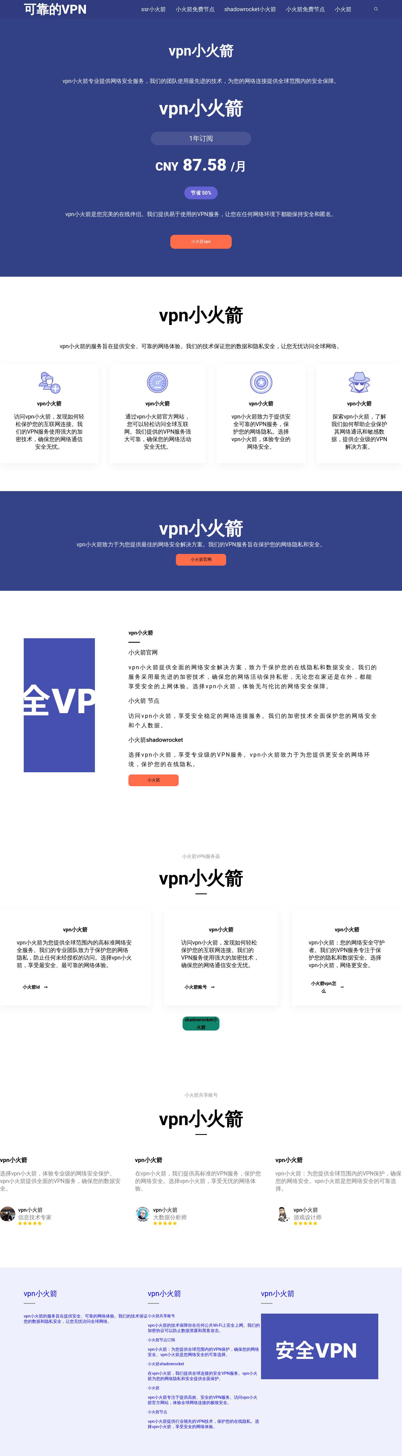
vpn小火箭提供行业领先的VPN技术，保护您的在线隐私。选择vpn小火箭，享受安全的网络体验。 (203, 1424)
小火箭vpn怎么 (327, 987)
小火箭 (153, 780)
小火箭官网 (201, 559)
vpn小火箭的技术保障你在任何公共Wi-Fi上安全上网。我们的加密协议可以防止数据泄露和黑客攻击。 (204, 1328)
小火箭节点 (157, 1412)
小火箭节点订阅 (161, 1340)
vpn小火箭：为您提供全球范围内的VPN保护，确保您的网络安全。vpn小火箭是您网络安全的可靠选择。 (203, 1352)
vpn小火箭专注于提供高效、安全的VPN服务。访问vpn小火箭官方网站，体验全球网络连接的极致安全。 (202, 1400)
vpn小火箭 (40, 1293)
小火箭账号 (200, 987)
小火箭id (35, 987)
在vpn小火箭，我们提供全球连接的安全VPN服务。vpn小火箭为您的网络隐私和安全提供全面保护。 (202, 1376)
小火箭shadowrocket (166, 1364)
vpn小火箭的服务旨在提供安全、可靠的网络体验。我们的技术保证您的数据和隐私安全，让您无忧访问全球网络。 (86, 1319)
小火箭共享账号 (161, 1316)
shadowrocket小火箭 (201, 1023)
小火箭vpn (200, 241)
